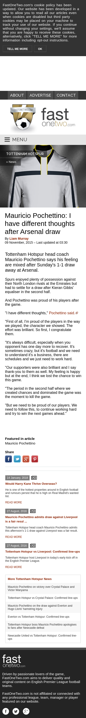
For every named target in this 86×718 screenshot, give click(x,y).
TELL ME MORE (17, 49)
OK (40, 49)
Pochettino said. (62, 313)
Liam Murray (18, 238)
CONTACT (66, 95)
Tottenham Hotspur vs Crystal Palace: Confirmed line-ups (43, 598)
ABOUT (17, 95)
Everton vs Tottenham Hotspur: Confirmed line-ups (38, 616)
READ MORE (13, 502)
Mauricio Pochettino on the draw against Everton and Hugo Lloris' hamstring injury (40, 607)
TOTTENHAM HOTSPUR (25, 154)
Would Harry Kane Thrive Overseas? (31, 483)
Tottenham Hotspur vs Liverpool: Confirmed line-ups (42, 551)
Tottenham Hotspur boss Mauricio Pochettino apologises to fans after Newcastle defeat (42, 626)
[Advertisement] (43, 425)
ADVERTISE (40, 95)
